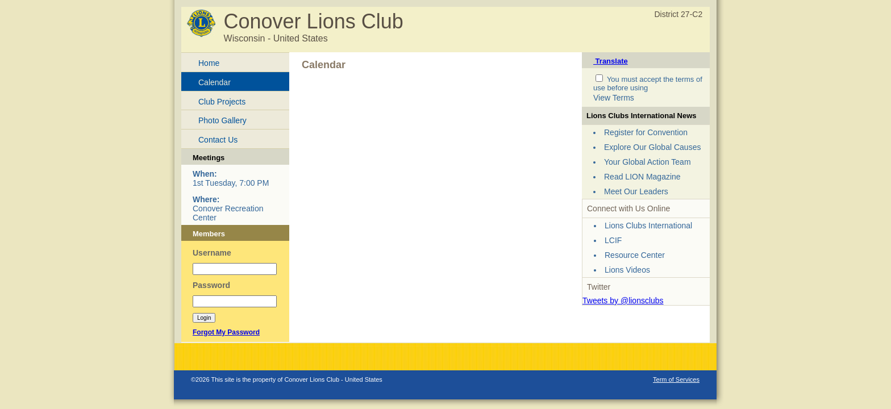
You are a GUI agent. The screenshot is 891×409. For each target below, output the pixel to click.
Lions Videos (627, 269)
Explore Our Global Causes (652, 147)
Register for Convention (646, 132)
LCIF (613, 240)
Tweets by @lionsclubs (623, 300)
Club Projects (221, 101)
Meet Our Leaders (636, 191)
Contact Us (218, 139)
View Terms (613, 97)
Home (208, 63)
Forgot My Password (226, 332)
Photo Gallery (222, 120)
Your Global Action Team (647, 161)
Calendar (214, 82)
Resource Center (635, 255)
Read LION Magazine (642, 176)
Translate (610, 61)
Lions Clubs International (648, 225)
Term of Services (676, 379)
